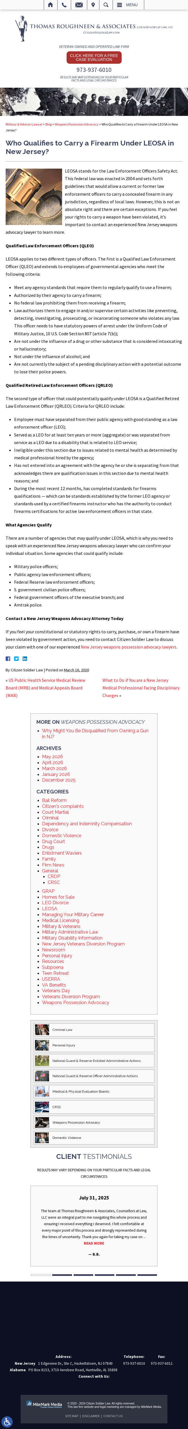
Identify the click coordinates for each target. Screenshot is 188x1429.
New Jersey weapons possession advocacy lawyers (128, 647)
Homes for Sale (58, 897)
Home (50, 5)
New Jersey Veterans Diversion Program (83, 944)
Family (49, 859)
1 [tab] (41, 1275)
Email (79, 5)
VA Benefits (54, 985)
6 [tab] (147, 1275)
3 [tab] (83, 1275)
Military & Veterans (61, 926)
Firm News (53, 865)
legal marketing (109, 1406)
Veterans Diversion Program (71, 996)
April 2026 (52, 762)
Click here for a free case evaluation (94, 57)
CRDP (54, 876)
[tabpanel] (94, 1226)
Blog (48, 124)
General (50, 871)
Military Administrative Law (70, 932)
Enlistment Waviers (62, 853)
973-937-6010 (94, 70)
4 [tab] (104, 1275)
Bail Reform (54, 800)
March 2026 (54, 768)
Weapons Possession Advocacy (77, 124)
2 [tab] (62, 1275)
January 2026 (56, 774)
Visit (93, 5)
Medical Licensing (60, 920)
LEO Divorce (55, 902)
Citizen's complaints (63, 806)
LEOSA (49, 908)
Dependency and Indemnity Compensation (87, 823)
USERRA (51, 979)
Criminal (50, 818)
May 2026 (52, 756)
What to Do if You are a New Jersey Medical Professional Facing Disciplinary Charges (141, 687)
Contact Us (113, 1416)
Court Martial (55, 812)
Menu (132, 5)
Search (106, 5)
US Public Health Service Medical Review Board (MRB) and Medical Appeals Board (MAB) (45, 687)
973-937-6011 (162, 1363)
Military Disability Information (72, 938)
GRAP (48, 891)
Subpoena (53, 967)
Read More (94, 1243)
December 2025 (59, 780)
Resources (53, 961)
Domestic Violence (61, 835)
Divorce (50, 829)
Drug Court (53, 841)
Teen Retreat (55, 973)
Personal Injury (57, 955)
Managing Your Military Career (73, 914)
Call (64, 5)
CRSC (54, 882)
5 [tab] (125, 1275)
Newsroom (53, 949)
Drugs (48, 847)
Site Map (71, 1416)
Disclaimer (90, 1416)
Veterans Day (56, 990)
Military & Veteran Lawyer (24, 124)
